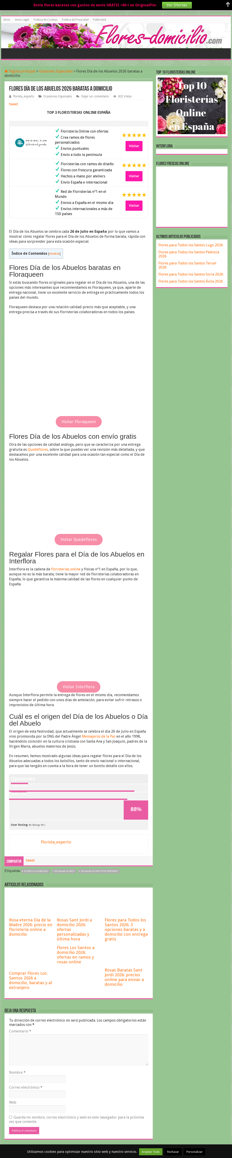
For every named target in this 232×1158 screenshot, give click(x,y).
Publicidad (99, 19)
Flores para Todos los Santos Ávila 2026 (190, 281)
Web (12, 1102)
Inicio (6, 19)
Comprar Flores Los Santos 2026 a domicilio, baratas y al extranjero (30, 980)
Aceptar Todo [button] (151, 1151)
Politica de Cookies (45, 19)
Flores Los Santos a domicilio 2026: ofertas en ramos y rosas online (75, 954)
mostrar (54, 253)
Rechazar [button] (173, 1151)
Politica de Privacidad (75, 19)
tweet (13, 104)
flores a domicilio (36, 871)
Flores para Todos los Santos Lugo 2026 (190, 245)
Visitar (134, 146)
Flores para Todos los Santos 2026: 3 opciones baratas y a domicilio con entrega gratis (126, 929)
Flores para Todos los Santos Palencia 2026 (188, 254)
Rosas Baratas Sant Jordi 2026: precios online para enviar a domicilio (124, 977)
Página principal (20, 71)
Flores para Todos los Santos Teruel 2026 (187, 265)
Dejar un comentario (95, 96)
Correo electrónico (25, 1087)
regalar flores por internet (99, 871)
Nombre (17, 1072)
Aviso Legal (22, 19)
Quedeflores (38, 449)
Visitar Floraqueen (79, 421)
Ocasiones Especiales (56, 71)
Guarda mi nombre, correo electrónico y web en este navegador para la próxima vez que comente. (76, 1119)
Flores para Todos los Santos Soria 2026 (190, 274)
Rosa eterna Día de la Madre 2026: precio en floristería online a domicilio (30, 927)
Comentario (20, 1031)
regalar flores (65, 871)
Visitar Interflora (78, 686)
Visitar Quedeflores (78, 539)
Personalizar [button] (194, 1151)
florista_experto (23, 96)
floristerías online (65, 569)
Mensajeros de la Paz (99, 736)
